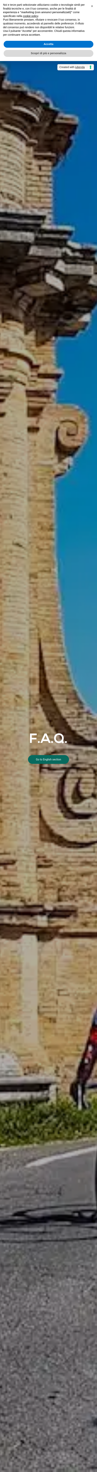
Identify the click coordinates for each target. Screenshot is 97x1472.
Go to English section (48, 759)
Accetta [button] (48, 44)
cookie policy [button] (30, 16)
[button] (92, 6)
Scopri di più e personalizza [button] (48, 53)
